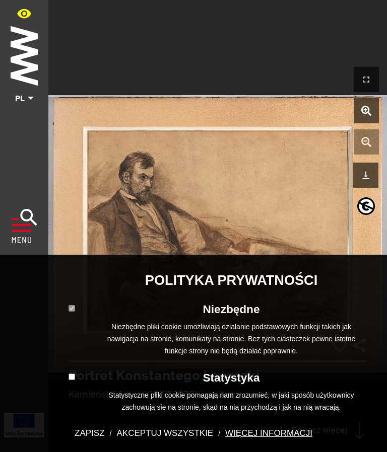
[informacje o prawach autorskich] (366, 206)
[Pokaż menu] (24, 226)
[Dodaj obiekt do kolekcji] (340, 345)
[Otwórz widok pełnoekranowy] (366, 79)
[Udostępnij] (359, 345)
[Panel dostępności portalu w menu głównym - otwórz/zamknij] (24, 13)
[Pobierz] (365, 174)
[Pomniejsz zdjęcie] (366, 142)
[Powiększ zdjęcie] (366, 110)
